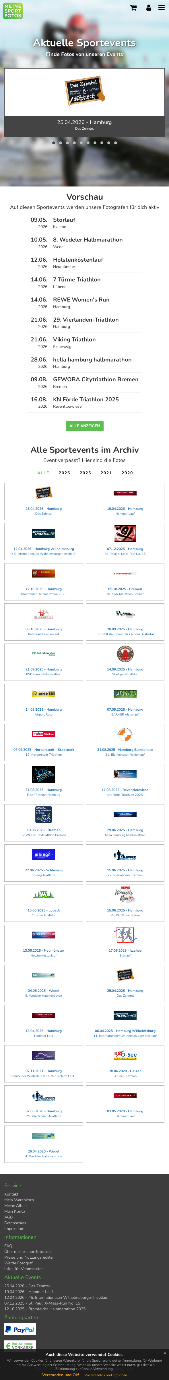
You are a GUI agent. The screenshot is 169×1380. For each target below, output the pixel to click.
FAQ (8, 1246)
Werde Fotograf (18, 1263)
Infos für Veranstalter (23, 1269)
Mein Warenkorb (19, 1200)
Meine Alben (15, 1205)
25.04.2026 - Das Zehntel (27, 1286)
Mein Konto (14, 1211)
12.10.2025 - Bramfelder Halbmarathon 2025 (45, 1309)
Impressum (14, 1228)
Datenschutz (15, 1223)
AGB (8, 1217)
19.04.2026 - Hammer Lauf (28, 1292)
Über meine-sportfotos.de (27, 1251)
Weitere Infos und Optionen (106, 1375)
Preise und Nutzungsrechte (28, 1257)
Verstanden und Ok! (60, 1375)
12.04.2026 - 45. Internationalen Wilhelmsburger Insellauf (56, 1297)
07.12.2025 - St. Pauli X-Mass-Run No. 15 (42, 1303)
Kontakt (11, 1194)
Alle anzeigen (84, 426)
